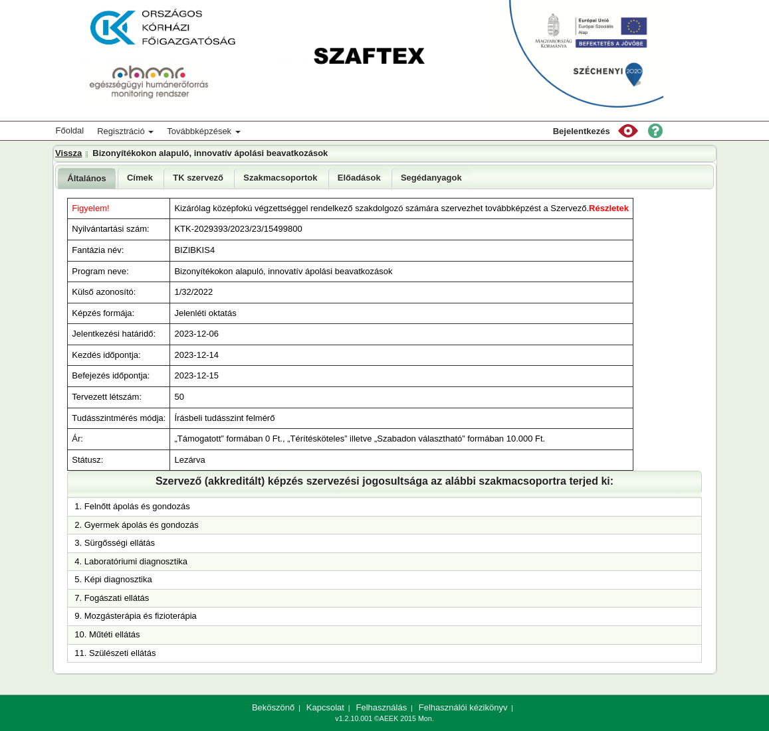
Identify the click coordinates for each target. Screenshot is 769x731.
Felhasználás (381, 707)
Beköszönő (273, 707)
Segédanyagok (431, 178)
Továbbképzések (203, 131)
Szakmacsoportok (280, 178)
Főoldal (70, 130)
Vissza (68, 153)
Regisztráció (125, 131)
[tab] (87, 178)
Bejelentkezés (581, 131)
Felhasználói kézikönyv (463, 707)
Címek (140, 178)
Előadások (359, 178)
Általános (86, 178)
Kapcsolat (325, 707)
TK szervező (198, 178)
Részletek (609, 208)
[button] (628, 131)
